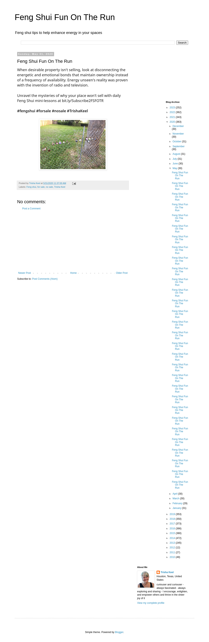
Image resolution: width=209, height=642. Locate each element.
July (175, 158)
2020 (173, 121)
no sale (49, 187)
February (177, 503)
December (178, 126)
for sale (40, 187)
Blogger (119, 632)
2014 (173, 538)
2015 (173, 533)
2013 (173, 542)
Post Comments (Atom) (45, 278)
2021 (173, 117)
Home (73, 273)
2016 (173, 528)
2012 (173, 547)
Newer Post (24, 273)
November (178, 133)
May (175, 168)
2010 (173, 557)
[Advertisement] (72, 240)
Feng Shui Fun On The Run (65, 17)
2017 (173, 523)
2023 (173, 107)
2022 (173, 112)
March (176, 498)
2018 (173, 518)
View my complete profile (150, 603)
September (178, 146)
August (176, 154)
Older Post (122, 273)
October (177, 141)
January (177, 508)
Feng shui (31, 187)
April (175, 493)
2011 (173, 552)
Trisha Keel (59, 187)
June (175, 163)
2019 (173, 514)
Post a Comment (31, 208)
